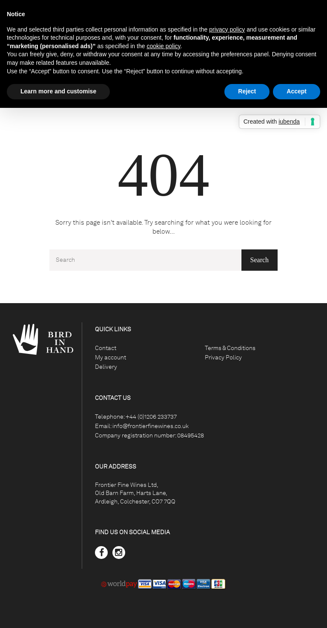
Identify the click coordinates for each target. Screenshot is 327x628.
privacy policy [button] (227, 29)
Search (259, 259)
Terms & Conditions (230, 348)
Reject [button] (247, 91)
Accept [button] (297, 91)
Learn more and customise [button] (58, 91)
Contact (105, 348)
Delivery (106, 366)
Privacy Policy (223, 357)
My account (110, 357)
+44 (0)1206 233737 (151, 416)
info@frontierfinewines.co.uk (150, 426)
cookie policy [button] (163, 46)
